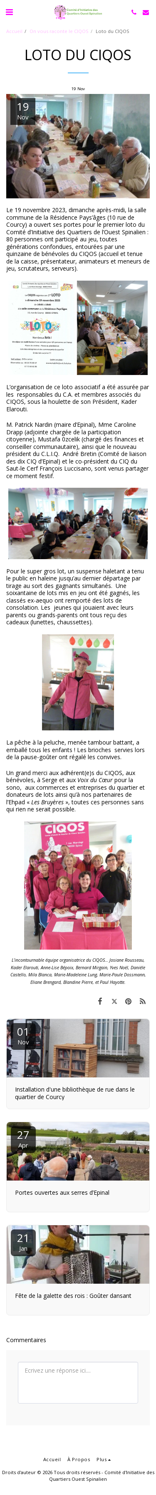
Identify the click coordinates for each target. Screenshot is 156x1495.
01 (23, 1035)
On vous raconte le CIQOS (59, 31)
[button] (9, 11)
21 (23, 1241)
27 (23, 1138)
